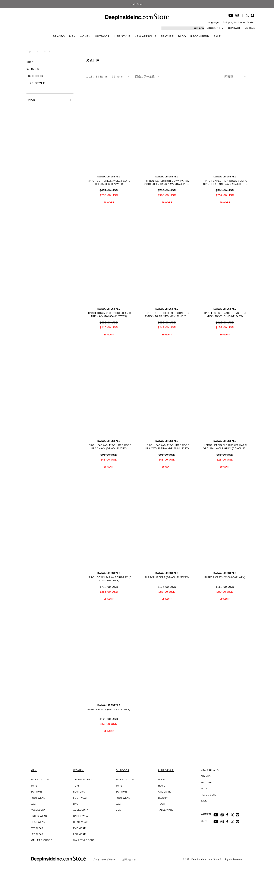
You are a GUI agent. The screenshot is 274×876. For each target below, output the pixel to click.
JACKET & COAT (40, 779)
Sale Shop (137, 4)
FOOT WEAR (38, 798)
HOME (161, 786)
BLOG (182, 36)
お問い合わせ (129, 859)
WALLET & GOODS (41, 840)
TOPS (34, 786)
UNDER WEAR (39, 816)
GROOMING (165, 792)
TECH (161, 804)
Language (213, 22)
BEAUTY (163, 798)
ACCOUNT (213, 28)
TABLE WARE (165, 810)
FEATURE (167, 36)
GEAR (119, 810)
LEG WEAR (37, 834)
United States (247, 22)
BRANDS (59, 36)
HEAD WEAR (38, 822)
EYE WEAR (37, 828)
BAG (33, 804)
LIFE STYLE (122, 36)
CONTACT (234, 28)
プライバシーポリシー (104, 859)
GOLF (161, 779)
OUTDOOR (102, 36)
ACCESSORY (38, 810)
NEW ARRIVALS (146, 36)
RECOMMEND (199, 36)
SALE (217, 36)
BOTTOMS (36, 792)
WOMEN (85, 36)
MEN (72, 36)
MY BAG (250, 28)
